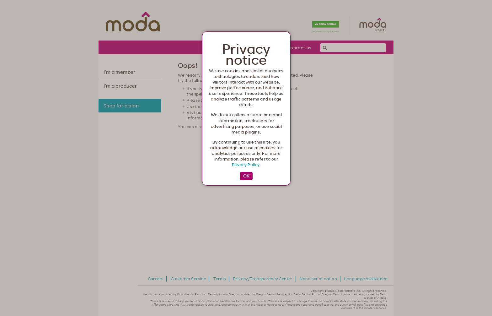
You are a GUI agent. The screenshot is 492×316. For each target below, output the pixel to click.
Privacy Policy (246, 164)
